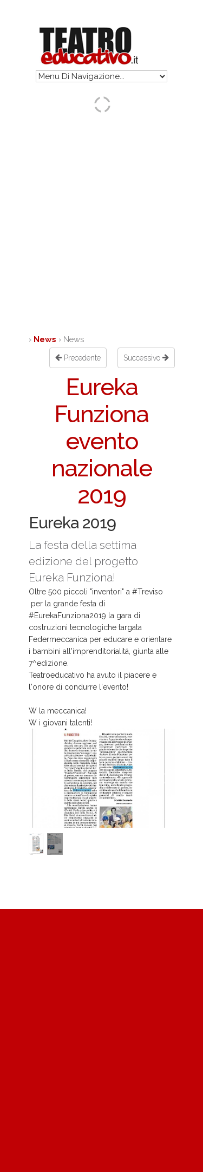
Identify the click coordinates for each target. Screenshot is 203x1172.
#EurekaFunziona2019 (67, 615)
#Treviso (147, 591)
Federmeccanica (58, 639)
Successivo (146, 357)
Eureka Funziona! (72, 577)
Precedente (78, 357)
